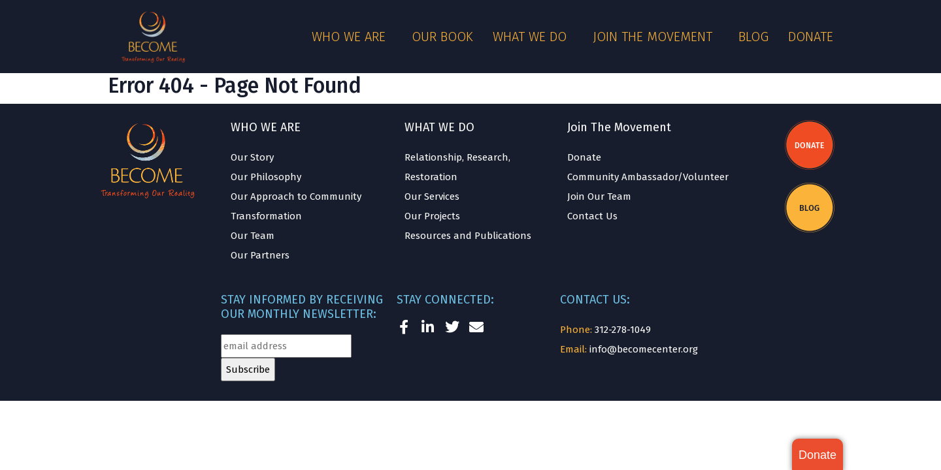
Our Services (431, 196)
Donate (810, 36)
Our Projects (432, 216)
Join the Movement (656, 36)
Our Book (442, 36)
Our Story (252, 157)
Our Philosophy (266, 177)
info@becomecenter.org (643, 349)
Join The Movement (619, 127)
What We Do (533, 36)
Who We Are (352, 36)
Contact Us (592, 216)
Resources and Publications (467, 236)
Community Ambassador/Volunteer (648, 177)
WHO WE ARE (266, 127)
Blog (753, 36)
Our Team (252, 236)
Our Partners (260, 255)
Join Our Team (599, 196)
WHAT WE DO (439, 127)
